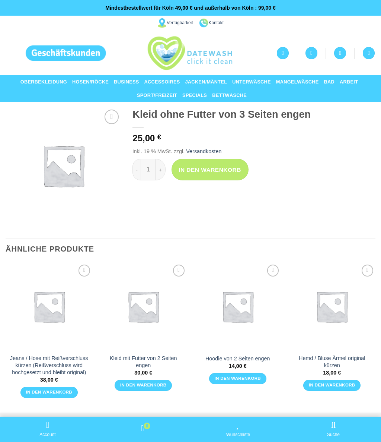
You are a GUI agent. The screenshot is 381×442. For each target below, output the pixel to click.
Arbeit (349, 82)
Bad (329, 82)
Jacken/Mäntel (206, 82)
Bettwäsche (229, 95)
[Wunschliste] (311, 53)
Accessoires (162, 82)
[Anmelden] (283, 53)
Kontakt (216, 22)
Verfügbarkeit (180, 22)
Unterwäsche (251, 82)
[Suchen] (369, 53)
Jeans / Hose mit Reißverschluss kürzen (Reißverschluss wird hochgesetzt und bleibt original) (49, 365)
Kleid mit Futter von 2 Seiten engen (143, 361)
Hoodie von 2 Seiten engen (237, 359)
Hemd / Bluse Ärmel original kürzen (332, 361)
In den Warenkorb (210, 170)
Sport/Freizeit (157, 95)
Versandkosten (203, 151)
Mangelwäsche (297, 82)
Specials (194, 95)
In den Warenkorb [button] (49, 392)
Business (126, 82)
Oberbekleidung (43, 82)
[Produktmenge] (148, 169)
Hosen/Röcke (90, 82)
